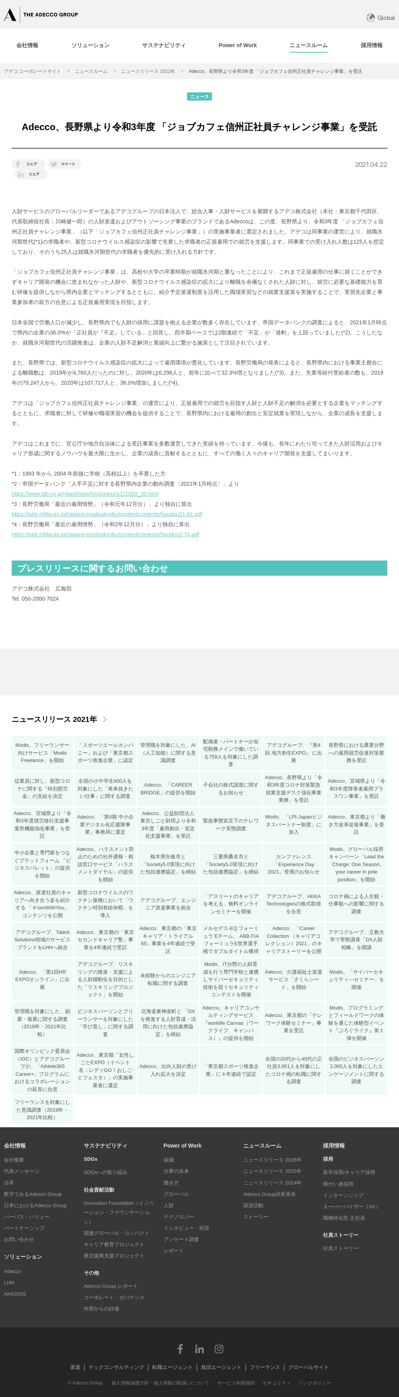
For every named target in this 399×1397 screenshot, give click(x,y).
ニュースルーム (91, 71)
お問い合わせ (19, 1239)
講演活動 (253, 1205)
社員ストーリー (340, 1248)
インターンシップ (343, 1195)
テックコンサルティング (116, 1367)
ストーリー (255, 1217)
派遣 (75, 1367)
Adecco (12, 1271)
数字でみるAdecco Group (33, 1194)
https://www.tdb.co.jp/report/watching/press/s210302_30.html (85, 494)
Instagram (219, 1349)
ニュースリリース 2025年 (272, 1171)
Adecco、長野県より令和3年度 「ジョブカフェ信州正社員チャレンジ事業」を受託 (275, 71)
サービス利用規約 (236, 1383)
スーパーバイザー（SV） (351, 1207)
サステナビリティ (105, 1145)
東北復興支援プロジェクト (114, 1256)
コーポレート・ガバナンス (114, 1297)
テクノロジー (179, 1217)
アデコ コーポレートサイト (32, 71)
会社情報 (15, 1145)
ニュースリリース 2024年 (272, 1183)
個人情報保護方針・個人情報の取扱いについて (160, 1383)
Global (386, 17)
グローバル (176, 1194)
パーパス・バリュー (26, 1217)
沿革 (9, 1183)
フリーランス (265, 1367)
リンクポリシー (314, 1383)
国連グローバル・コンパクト (117, 1233)
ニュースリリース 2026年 (272, 1160)
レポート (174, 1251)
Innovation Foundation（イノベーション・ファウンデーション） (119, 1212)
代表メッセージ (21, 1171)
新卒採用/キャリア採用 (349, 1172)
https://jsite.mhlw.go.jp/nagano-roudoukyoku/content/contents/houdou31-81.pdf (107, 514)
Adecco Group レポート (111, 1286)
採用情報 (334, 1145)
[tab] (90, 45)
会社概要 (14, 1160)
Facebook (180, 1349)
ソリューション (23, 1257)
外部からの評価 (101, 1309)
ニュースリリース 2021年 (148, 71)
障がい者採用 (338, 1184)
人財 (169, 1205)
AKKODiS (15, 1294)
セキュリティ (277, 1383)
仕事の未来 (176, 1171)
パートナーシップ (24, 1228)
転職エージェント (172, 1367)
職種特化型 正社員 (344, 1218)
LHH (9, 1283)
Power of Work (183, 1145)
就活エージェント (221, 1367)
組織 (169, 1160)
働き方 (171, 1183)
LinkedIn (199, 1349)
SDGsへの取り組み (106, 1172)
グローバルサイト (308, 1367)
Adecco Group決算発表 (269, 1194)
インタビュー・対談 (186, 1228)
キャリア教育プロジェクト (114, 1244)
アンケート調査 (181, 1239)
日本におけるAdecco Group (35, 1205)
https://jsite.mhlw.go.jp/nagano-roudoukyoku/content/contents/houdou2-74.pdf (105, 534)
